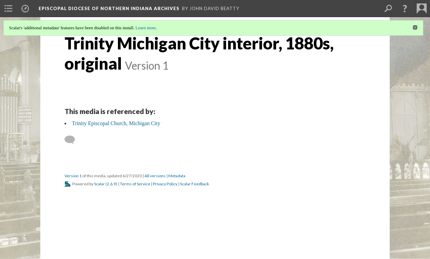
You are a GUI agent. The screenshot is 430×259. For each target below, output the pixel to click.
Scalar (99, 183)
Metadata (176, 175)
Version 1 (73, 175)
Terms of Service (135, 183)
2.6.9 (111, 183)
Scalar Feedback (194, 183)
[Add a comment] (72, 140)
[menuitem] (8, 8)
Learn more (145, 27)
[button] (404, 8)
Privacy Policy (165, 183)
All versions (155, 175)
